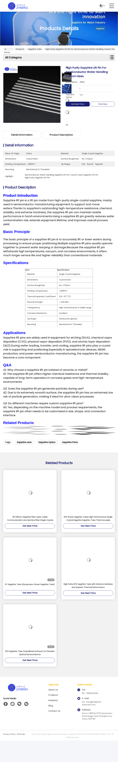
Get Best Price (79, 104)
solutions (53, 700)
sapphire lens (24, 442)
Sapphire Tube (34, 49)
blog (50, 705)
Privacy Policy (9, 734)
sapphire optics (46, 442)
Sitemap (21, 734)
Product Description (61, 134)
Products (20, 49)
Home (7, 49)
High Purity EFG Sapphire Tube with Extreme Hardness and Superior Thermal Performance (88, 586)
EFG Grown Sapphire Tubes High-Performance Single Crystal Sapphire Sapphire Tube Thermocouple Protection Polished (88, 519)
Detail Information (21, 134)
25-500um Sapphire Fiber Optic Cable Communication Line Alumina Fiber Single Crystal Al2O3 (30, 519)
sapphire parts (70, 442)
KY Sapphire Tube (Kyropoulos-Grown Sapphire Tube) (30, 584)
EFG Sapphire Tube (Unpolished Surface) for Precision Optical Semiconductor (30, 653)
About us (53, 689)
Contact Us (54, 710)
